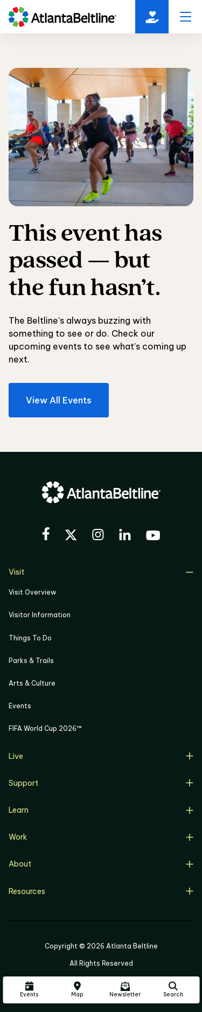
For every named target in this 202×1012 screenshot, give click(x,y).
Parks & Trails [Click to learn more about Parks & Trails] (31, 661)
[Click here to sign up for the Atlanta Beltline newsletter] (125, 989)
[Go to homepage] (62, 17)
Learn (101, 810)
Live (101, 756)
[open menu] (185, 16)
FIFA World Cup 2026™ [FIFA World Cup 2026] (45, 728)
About (101, 864)
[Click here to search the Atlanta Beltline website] (172, 989)
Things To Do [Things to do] (30, 638)
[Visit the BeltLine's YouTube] (153, 537)
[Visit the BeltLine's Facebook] (46, 535)
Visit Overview (32, 592)
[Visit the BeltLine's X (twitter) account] (71, 536)
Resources (101, 891)
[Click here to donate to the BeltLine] (152, 16)
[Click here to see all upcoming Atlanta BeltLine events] (29, 989)
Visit (101, 572)
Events (20, 706)
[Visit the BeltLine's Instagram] (98, 536)
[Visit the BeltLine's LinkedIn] (125, 536)
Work (101, 837)
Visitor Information (40, 615)
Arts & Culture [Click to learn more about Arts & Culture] (32, 683)
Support (101, 783)
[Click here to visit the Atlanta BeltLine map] (77, 989)
